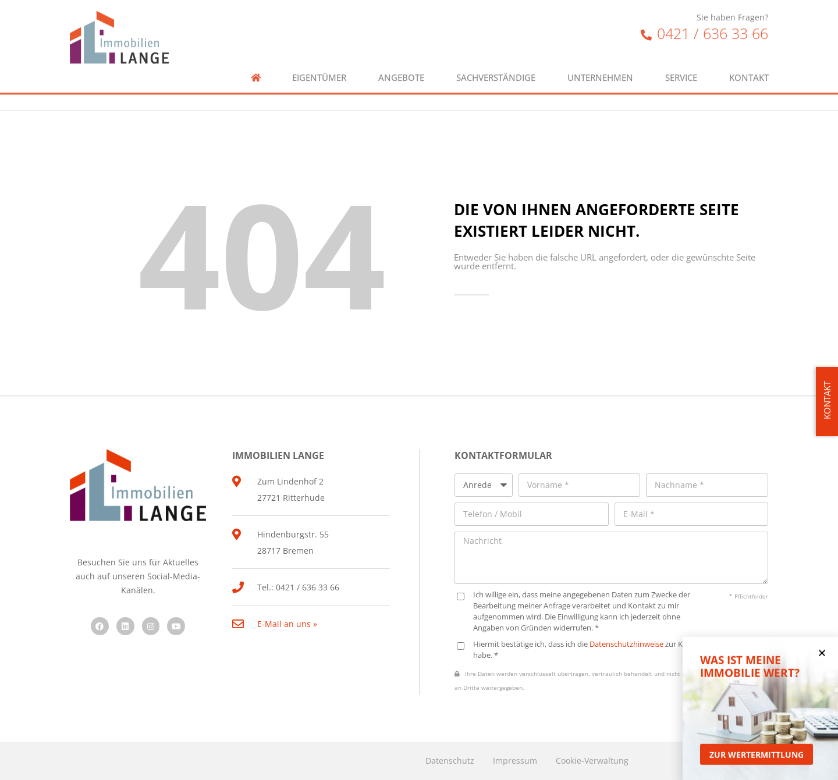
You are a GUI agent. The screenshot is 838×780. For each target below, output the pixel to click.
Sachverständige (495, 65)
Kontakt (749, 65)
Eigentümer (319, 65)
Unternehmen (600, 65)
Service (681, 65)
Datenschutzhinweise (626, 644)
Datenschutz (449, 760)
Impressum (515, 760)
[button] (822, 660)
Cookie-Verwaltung (592, 760)
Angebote (401, 65)
